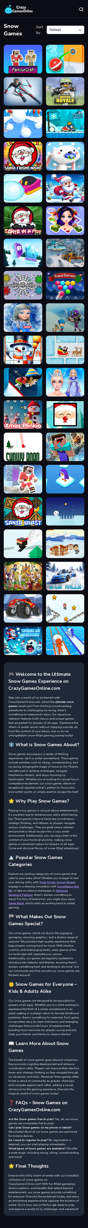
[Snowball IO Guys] (23, 188)
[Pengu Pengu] (65, 123)
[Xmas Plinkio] (23, 414)
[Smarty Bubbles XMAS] (65, 285)
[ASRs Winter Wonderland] (65, 317)
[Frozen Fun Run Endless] (23, 317)
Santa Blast (16, 903)
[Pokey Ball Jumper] (65, 59)
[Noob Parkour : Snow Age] (65, 447)
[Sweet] (65, 156)
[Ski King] (23, 91)
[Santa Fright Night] (23, 156)
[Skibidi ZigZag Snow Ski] (65, 608)
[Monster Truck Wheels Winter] (23, 608)
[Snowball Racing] (65, 640)
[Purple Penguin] (65, 479)
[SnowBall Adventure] (65, 511)
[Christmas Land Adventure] (23, 640)
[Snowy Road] (23, 447)
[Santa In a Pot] (23, 220)
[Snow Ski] (23, 543)
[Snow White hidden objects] (23, 576)
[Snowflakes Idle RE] (23, 285)
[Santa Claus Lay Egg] (65, 414)
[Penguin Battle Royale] (65, 91)
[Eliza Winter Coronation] (65, 382)
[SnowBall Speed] (23, 123)
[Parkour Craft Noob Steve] (23, 59)
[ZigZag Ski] (65, 543)
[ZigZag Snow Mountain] (23, 382)
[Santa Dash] (65, 188)
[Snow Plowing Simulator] (65, 253)
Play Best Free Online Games (19, 9)
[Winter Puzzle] (65, 220)
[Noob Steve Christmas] (23, 479)
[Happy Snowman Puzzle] (23, 350)
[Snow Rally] (65, 576)
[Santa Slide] (65, 350)
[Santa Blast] (23, 511)
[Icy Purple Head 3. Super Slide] (23, 253)
